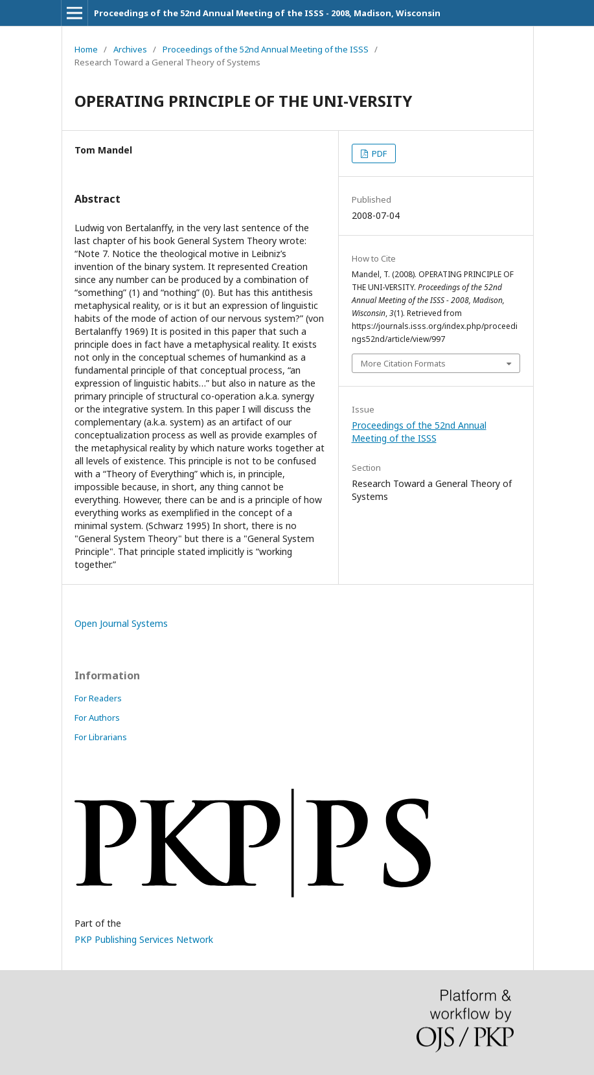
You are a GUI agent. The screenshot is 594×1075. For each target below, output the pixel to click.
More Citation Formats (403, 363)
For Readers (98, 698)
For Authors (97, 717)
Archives (130, 49)
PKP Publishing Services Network (143, 939)
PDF (378, 153)
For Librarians (100, 737)
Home (86, 49)
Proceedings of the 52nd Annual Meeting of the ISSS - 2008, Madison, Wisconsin (267, 13)
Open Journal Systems (121, 623)
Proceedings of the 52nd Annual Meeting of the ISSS (266, 49)
